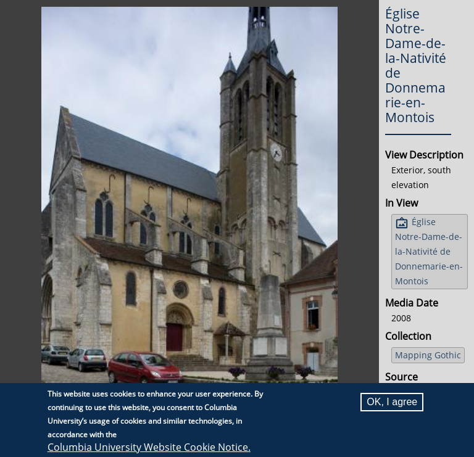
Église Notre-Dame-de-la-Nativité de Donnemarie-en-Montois (429, 251)
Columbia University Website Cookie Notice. (149, 447)
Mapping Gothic (428, 355)
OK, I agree (392, 402)
